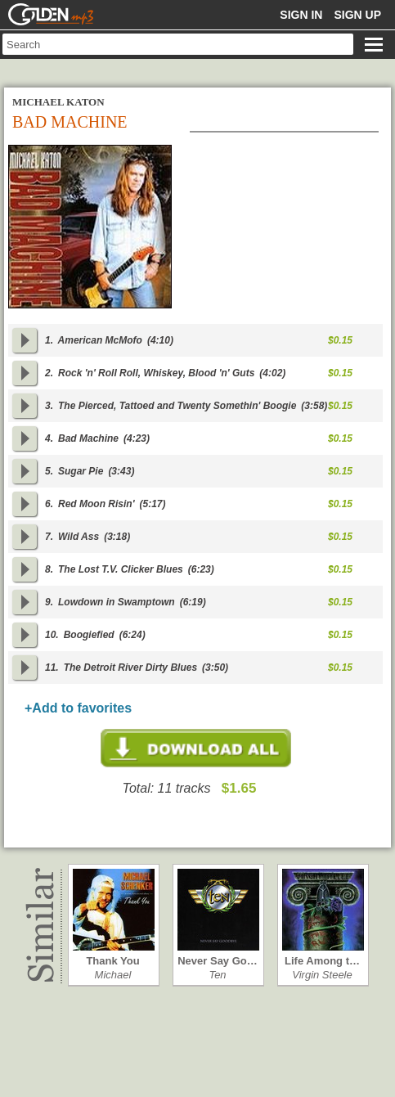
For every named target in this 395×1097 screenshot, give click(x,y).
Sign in (301, 14)
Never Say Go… (217, 961)
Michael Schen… (112, 975)
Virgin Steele (322, 975)
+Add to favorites (78, 708)
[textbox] (177, 44)
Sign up (357, 14)
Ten (217, 975)
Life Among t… (322, 961)
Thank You (112, 961)
